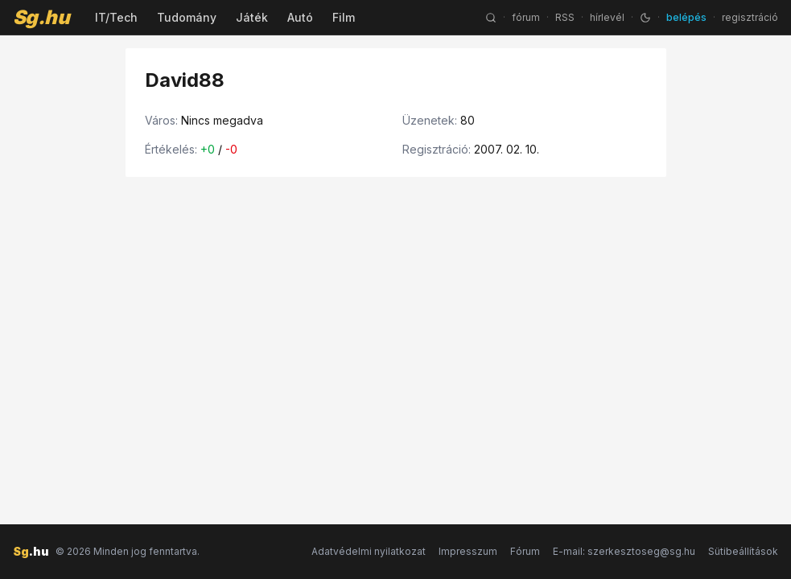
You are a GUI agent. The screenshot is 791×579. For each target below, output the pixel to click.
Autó (300, 17)
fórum (526, 17)
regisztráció (750, 17)
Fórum (525, 551)
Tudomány (186, 17)
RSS (565, 17)
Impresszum (468, 551)
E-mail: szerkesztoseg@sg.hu (624, 551)
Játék (252, 17)
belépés (686, 17)
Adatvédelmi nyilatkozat (368, 551)
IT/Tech (116, 17)
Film (343, 17)
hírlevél (607, 17)
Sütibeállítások (743, 551)
